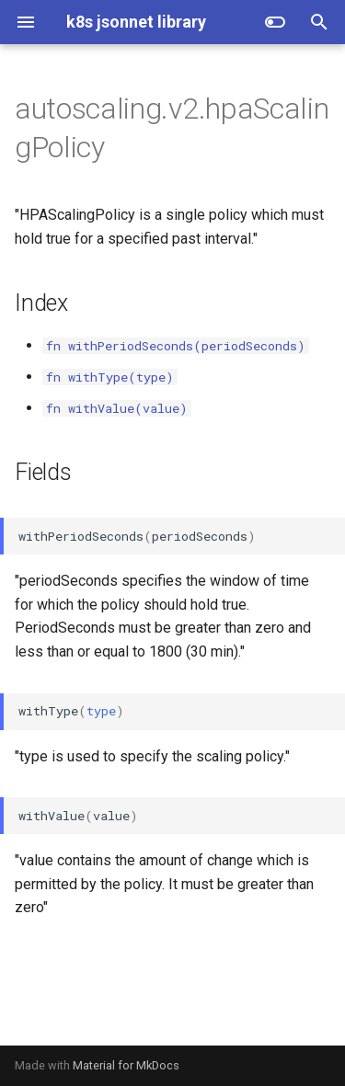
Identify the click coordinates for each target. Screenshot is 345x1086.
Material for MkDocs (126, 1065)
